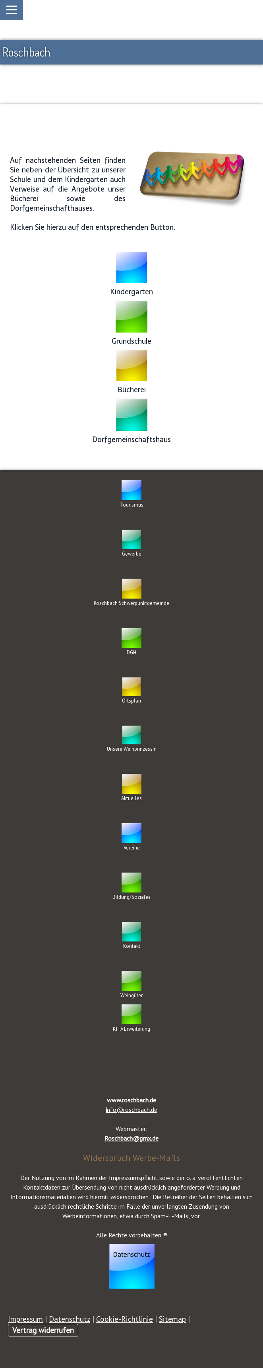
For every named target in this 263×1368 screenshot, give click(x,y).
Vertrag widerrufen (43, 1330)
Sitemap (172, 1319)
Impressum (25, 1319)
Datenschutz (69, 1319)
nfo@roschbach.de (131, 1110)
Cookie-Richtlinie (124, 1319)
